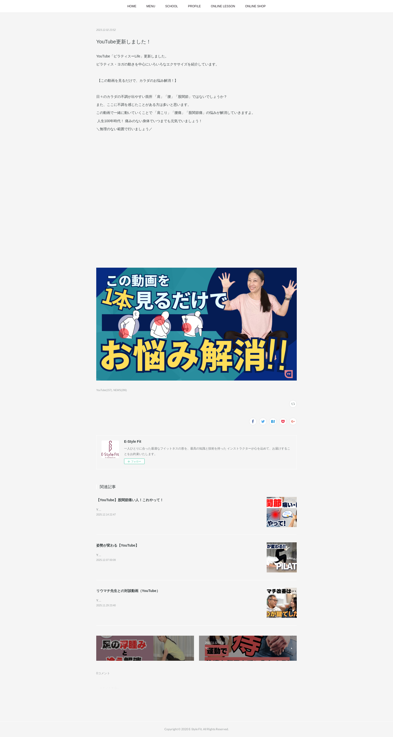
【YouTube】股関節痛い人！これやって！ (129, 500)
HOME (131, 6)
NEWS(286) (120, 390)
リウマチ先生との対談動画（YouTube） (128, 591)
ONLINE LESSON (223, 6)
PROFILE (194, 6)
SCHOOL (171, 6)
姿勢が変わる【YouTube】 (117, 545)
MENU (150, 6)
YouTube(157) (104, 390)
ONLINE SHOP (255, 6)
